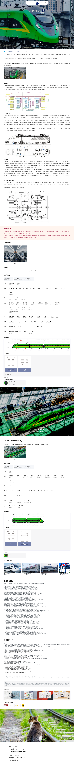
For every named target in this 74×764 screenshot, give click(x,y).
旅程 (41, 3)
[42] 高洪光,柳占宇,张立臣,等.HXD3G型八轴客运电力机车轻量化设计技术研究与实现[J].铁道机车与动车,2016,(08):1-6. (25, 633)
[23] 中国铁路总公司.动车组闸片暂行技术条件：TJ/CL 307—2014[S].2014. (17, 669)
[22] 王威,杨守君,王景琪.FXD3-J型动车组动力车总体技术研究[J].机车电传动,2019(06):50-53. (20, 609)
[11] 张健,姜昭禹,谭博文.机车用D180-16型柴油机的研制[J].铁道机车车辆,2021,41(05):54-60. (20, 595)
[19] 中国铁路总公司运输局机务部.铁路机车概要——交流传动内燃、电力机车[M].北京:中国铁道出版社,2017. (23, 664)
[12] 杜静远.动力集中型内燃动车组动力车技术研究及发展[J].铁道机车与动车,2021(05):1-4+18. (20, 597)
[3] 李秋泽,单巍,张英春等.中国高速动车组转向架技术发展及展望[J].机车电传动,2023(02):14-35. (21, 645)
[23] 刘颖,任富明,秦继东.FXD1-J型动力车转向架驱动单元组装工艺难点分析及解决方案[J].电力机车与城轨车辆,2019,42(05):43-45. (27, 610)
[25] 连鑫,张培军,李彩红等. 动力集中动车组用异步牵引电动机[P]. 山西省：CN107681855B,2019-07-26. (22, 612)
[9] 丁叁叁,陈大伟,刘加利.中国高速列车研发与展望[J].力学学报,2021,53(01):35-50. (18, 652)
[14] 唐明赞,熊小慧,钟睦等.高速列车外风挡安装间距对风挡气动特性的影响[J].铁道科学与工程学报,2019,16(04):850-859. (25, 658)
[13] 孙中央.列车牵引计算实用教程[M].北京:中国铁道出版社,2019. (15, 657)
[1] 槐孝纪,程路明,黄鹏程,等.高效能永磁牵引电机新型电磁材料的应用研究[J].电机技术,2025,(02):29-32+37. (23, 643)
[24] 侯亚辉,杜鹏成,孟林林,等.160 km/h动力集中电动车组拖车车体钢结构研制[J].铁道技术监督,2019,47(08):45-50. (24, 611)
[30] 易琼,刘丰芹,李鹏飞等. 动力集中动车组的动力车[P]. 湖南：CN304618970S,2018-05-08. (20, 619)
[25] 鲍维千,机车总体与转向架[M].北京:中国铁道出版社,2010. (15, 672)
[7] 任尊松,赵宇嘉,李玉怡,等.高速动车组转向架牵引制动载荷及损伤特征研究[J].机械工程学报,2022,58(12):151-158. (24, 650)
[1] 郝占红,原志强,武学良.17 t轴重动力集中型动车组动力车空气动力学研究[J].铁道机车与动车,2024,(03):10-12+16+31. (24, 583)
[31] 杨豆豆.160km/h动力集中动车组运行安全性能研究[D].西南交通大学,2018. (18, 620)
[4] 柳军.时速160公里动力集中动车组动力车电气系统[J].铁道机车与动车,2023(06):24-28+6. (20, 587)
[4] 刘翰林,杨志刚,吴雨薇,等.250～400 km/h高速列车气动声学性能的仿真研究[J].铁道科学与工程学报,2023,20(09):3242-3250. (27, 646)
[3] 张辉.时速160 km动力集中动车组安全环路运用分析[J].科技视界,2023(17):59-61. (19, 586)
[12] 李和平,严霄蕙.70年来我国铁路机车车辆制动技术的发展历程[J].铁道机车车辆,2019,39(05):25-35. (22, 656)
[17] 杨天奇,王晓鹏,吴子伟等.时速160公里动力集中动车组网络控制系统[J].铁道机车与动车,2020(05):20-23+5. (23, 603)
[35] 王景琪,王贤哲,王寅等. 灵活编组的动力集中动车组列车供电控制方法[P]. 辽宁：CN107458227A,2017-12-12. (23, 625)
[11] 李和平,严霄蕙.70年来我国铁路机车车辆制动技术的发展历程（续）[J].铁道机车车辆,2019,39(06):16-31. (23, 655)
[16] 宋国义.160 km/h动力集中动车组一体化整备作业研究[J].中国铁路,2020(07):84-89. (19, 602)
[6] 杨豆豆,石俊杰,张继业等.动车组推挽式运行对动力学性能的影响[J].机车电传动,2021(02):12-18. (21, 589)
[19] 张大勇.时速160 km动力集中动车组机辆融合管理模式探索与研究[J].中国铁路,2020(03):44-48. (21, 605)
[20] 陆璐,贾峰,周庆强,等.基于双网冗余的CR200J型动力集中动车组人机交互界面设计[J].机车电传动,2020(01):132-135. (25, 606)
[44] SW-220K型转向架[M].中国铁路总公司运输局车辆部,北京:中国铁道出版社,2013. (19, 636)
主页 (6, 51)
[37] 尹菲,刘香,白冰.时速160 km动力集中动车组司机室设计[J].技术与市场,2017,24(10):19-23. (20, 627)
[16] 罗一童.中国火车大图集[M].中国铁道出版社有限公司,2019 (15, 661)
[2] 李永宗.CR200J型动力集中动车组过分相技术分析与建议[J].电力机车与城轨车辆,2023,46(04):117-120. (22, 585)
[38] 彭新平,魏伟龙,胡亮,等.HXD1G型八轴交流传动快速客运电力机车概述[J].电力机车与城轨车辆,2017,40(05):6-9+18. (25, 628)
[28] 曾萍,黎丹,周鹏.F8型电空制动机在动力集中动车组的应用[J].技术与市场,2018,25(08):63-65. (21, 616)
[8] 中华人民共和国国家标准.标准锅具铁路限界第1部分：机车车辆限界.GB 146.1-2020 (19, 651)
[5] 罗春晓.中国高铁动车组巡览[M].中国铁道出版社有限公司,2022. (15, 647)
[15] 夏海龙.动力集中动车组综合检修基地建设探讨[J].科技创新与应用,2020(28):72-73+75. (20, 600)
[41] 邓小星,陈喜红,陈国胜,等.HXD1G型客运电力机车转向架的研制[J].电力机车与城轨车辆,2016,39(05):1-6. (23, 632)
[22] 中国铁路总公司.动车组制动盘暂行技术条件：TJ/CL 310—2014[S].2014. (17, 668)
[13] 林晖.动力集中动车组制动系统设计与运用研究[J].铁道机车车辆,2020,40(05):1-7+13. (19, 598)
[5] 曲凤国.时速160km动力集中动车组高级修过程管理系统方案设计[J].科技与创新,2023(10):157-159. (22, 588)
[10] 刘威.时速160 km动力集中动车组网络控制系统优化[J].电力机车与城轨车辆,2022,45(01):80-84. (22, 594)
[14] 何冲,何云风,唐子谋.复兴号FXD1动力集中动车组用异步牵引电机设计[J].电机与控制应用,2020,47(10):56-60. (24, 599)
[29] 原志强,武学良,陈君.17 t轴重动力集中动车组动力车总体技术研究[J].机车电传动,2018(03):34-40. (22, 617)
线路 (32, 3)
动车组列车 (10, 51)
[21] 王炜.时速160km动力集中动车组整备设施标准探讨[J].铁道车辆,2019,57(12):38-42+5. (20, 608)
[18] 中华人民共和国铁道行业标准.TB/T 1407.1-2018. (13, 663)
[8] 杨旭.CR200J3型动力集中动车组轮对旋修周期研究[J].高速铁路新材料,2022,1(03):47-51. (20, 592)
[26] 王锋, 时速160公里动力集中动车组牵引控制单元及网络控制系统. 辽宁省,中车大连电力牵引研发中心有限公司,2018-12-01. (26, 614)
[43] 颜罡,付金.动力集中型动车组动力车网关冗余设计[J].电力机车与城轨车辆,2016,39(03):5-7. (20, 634)
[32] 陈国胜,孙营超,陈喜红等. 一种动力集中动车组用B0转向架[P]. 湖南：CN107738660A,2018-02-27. (22, 621)
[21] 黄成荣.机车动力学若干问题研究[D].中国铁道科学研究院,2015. (16, 667)
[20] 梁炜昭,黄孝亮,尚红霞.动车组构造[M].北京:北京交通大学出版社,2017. (17, 666)
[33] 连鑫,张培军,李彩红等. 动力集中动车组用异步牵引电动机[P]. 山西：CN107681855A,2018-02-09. (22, 622)
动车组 (29, 3)
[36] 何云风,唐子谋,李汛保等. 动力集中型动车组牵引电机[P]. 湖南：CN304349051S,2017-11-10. (21, 626)
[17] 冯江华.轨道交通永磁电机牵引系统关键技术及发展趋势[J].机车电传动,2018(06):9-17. (19, 662)
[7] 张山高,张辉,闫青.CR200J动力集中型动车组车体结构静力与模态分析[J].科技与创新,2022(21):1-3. (22, 591)
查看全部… (17, 578)
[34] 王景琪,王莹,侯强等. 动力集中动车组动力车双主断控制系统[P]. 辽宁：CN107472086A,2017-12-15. (22, 623)
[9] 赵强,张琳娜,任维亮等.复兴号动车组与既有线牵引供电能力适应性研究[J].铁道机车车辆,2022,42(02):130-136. (24, 593)
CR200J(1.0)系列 (17, 51)
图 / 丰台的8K (70, 435)
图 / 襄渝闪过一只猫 (69, 47)
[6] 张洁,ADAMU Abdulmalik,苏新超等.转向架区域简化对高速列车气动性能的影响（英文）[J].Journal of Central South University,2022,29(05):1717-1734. (31, 649)
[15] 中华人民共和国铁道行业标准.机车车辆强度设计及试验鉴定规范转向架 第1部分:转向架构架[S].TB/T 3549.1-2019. (25, 660)
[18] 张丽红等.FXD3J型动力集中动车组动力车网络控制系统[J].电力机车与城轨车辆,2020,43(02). (21, 604)
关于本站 (6, 685)
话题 (45, 3)
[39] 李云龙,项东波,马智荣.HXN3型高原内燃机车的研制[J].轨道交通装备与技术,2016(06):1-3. (20, 629)
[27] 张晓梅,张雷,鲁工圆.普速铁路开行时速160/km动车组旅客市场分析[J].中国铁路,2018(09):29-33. (22, 615)
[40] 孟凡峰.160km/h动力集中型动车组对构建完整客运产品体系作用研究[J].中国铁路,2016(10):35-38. (22, 631)
